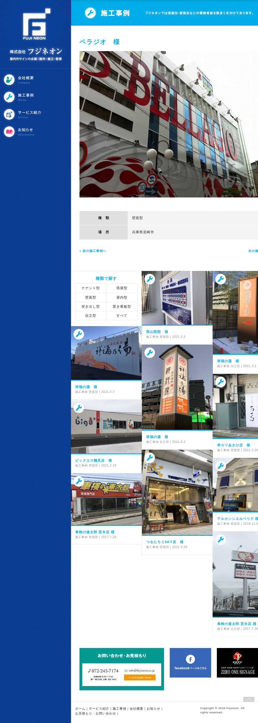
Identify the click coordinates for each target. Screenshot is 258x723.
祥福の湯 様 (228, 361)
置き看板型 (122, 307)
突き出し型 (90, 307)
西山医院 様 (157, 332)
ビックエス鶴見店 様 (93, 460)
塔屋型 (121, 288)
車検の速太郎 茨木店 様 (95, 532)
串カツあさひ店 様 (233, 445)
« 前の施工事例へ (92, 251)
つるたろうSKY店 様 (165, 542)
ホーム (80, 708)
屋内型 (121, 297)
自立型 (90, 316)
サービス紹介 (36, 114)
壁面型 (137, 218)
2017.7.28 (109, 537)
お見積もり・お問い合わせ (95, 713)
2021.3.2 (179, 336)
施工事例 (36, 97)
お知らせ (36, 132)
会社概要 (36, 80)
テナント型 (90, 288)
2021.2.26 (109, 465)
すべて (121, 316)
